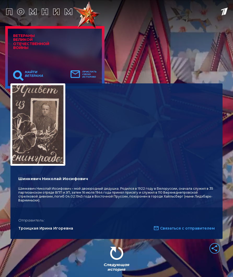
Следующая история (116, 267)
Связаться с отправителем (187, 228)
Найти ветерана (34, 74)
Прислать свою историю (89, 74)
